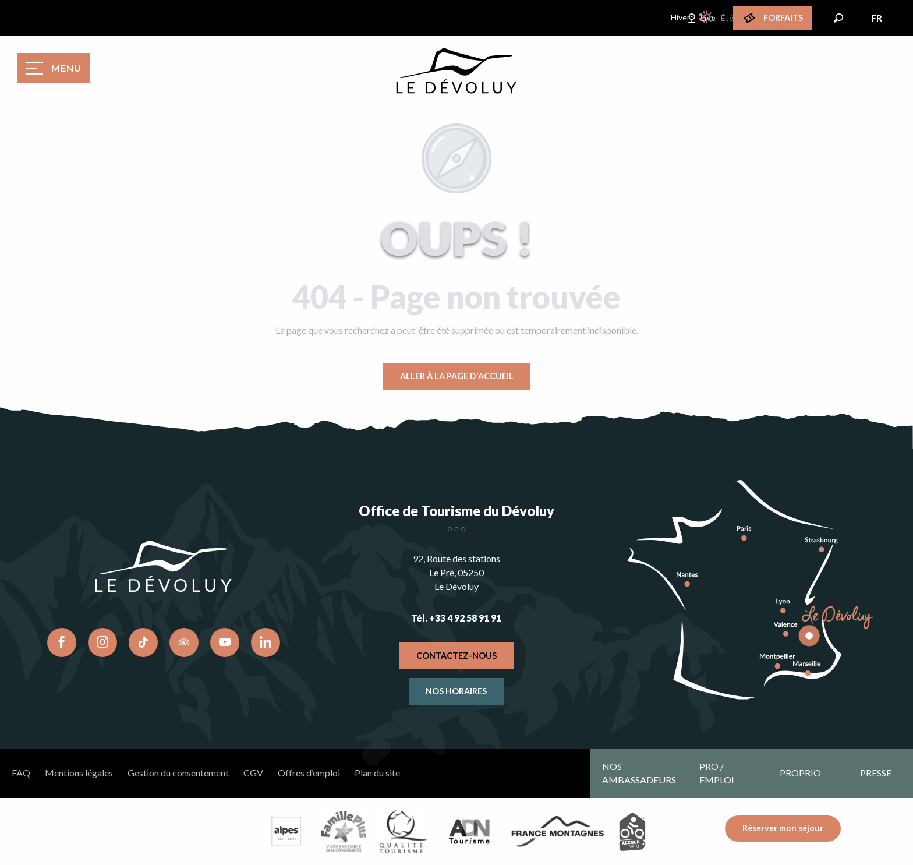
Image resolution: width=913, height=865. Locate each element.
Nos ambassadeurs (639, 773)
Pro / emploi (716, 773)
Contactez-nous (456, 656)
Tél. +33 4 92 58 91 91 (456, 617)
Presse (875, 772)
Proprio (800, 772)
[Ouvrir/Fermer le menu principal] (53, 68)
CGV (253, 772)
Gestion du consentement (178, 772)
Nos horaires (456, 691)
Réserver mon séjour (782, 828)
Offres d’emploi (309, 772)
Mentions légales (79, 772)
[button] (838, 18)
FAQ (21, 772)
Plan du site (377, 772)
